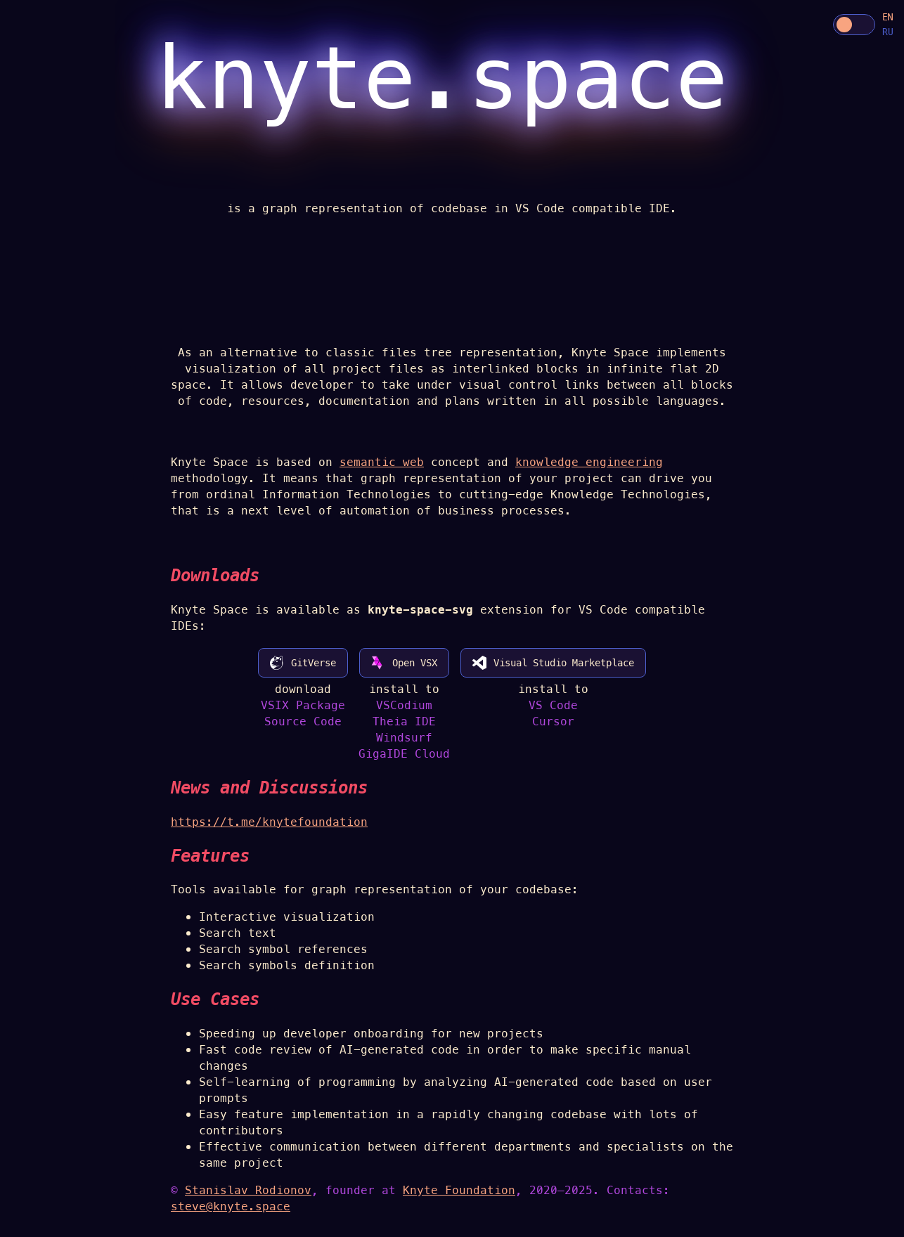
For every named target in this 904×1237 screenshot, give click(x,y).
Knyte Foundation (459, 1190)
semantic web (382, 462)
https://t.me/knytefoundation (269, 822)
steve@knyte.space (230, 1206)
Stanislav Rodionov (248, 1190)
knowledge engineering (589, 462)
